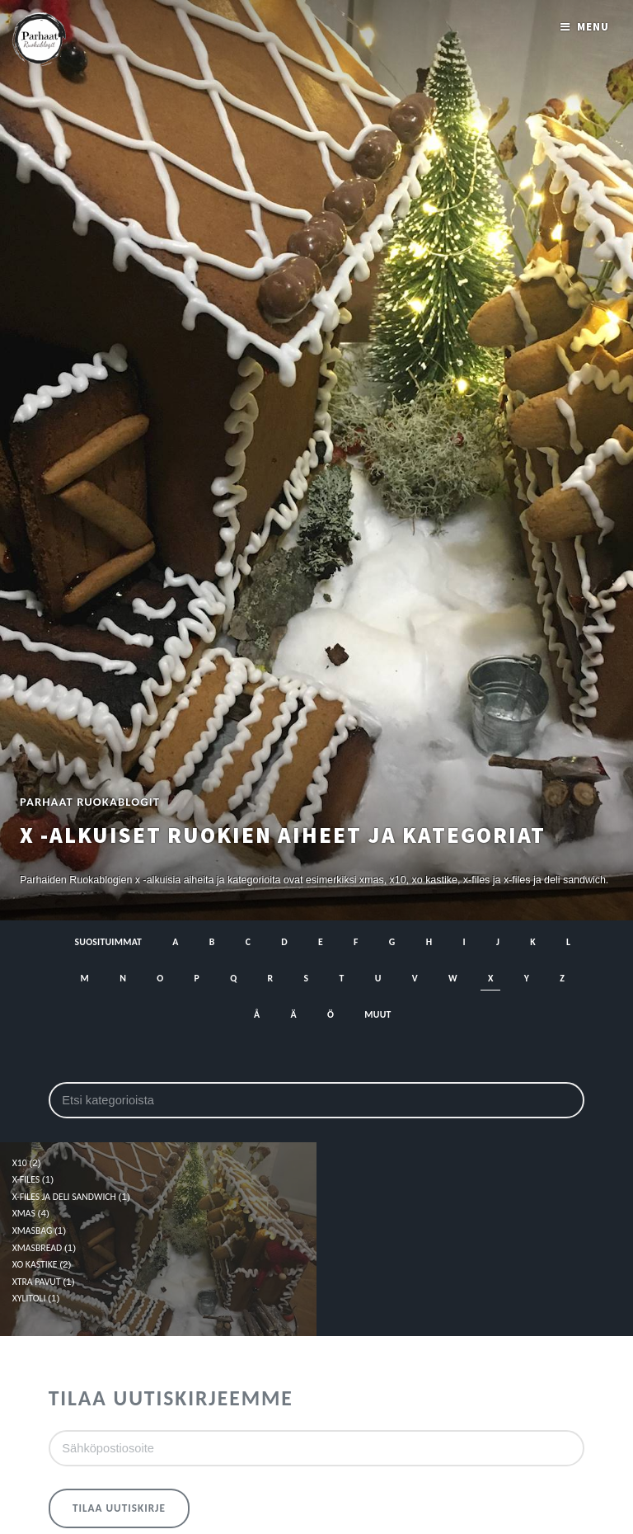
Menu (593, 27)
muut (377, 1014)
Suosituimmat (109, 942)
